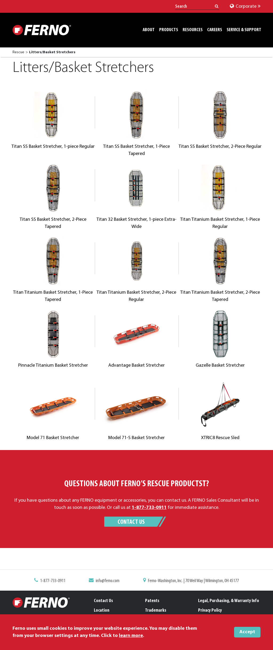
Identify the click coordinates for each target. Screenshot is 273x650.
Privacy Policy (210, 610)
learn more (131, 635)
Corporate (245, 6)
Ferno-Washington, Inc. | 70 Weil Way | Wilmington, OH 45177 (190, 581)
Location (101, 610)
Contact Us (131, 522)
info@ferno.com (109, 581)
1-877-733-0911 (57, 581)
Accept (247, 632)
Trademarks (155, 610)
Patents (152, 600)
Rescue (18, 52)
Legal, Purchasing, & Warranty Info (228, 600)
